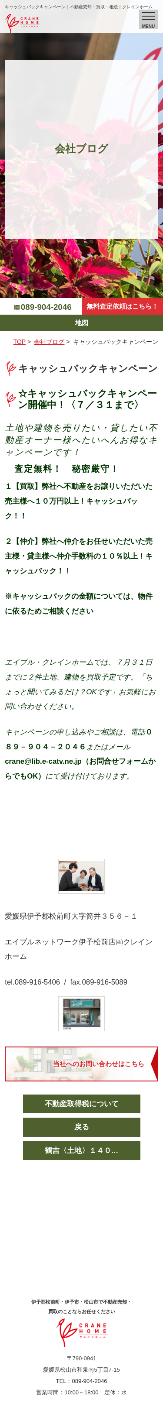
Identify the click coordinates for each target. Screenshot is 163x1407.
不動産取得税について (82, 1104)
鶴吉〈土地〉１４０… (82, 1150)
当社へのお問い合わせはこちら (98, 1063)
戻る (81, 1127)
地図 (81, 322)
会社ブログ (49, 341)
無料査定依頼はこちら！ (122, 306)
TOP (19, 341)
